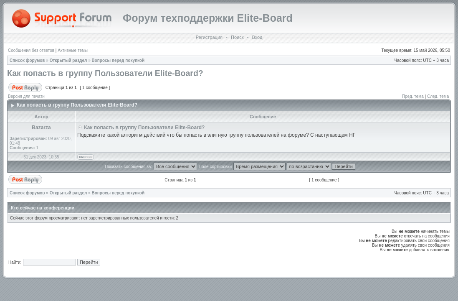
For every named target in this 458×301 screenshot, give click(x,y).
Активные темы (73, 50)
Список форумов (27, 60)
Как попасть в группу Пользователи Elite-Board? (105, 73)
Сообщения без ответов (31, 50)
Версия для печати (26, 96)
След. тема (438, 96)
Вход (257, 37)
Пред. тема (413, 96)
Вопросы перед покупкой (118, 60)
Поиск (237, 37)
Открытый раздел (68, 60)
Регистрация (209, 37)
